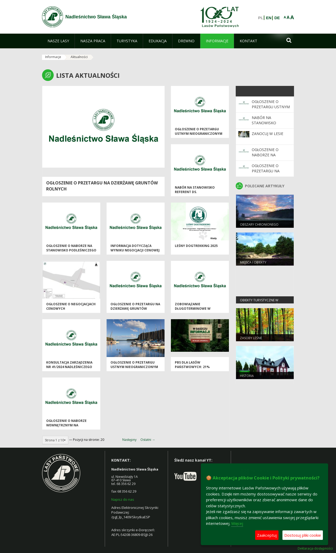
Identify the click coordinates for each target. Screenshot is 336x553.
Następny (129, 439)
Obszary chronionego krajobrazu (259, 226)
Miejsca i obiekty (253, 262)
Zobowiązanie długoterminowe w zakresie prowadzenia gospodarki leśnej (195, 311)
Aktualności (79, 57)
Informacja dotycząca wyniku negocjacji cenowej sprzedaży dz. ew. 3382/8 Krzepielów (135, 253)
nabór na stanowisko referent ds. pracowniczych (195, 192)
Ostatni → (147, 439)
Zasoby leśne (251, 338)
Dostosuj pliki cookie (302, 535)
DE (277, 18)
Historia (247, 376)
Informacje (53, 57)
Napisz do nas (122, 499)
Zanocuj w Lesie (267, 133)
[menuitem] (58, 41)
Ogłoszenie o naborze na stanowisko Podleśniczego (71, 248)
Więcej (237, 523)
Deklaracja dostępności (315, 548)
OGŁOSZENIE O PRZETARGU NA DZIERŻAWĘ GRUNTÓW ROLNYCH (135, 309)
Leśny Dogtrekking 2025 (196, 246)
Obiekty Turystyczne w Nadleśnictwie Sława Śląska (263, 302)
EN (268, 18)
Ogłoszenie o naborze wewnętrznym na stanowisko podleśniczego (71, 425)
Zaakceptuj (267, 535)
